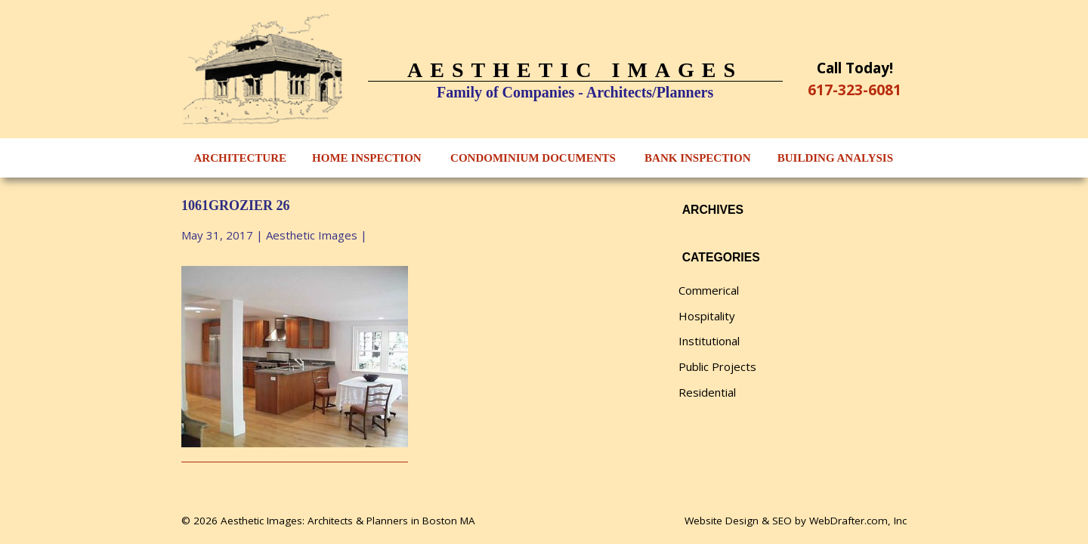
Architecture (240, 158)
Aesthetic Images (311, 235)
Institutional (709, 340)
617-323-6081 (854, 89)
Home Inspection (367, 158)
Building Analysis (835, 158)
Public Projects (717, 366)
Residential (707, 392)
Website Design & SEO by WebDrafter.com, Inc (796, 520)
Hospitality (706, 315)
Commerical (708, 290)
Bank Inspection (697, 158)
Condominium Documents (533, 158)
